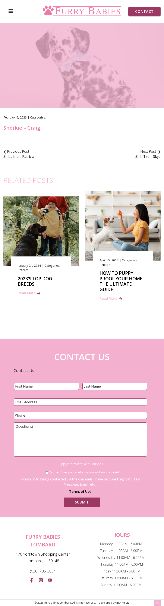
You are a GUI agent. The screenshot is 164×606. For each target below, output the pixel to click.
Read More (27, 293)
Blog (72, 84)
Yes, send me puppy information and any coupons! (84, 472)
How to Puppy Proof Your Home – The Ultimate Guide (123, 281)
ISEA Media (122, 603)
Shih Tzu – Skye (148, 156)
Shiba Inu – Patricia (18, 156)
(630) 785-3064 (43, 571)
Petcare (23, 270)
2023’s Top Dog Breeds (35, 281)
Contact (144, 11)
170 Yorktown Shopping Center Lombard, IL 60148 (43, 558)
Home (58, 84)
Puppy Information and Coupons (80, 464)
